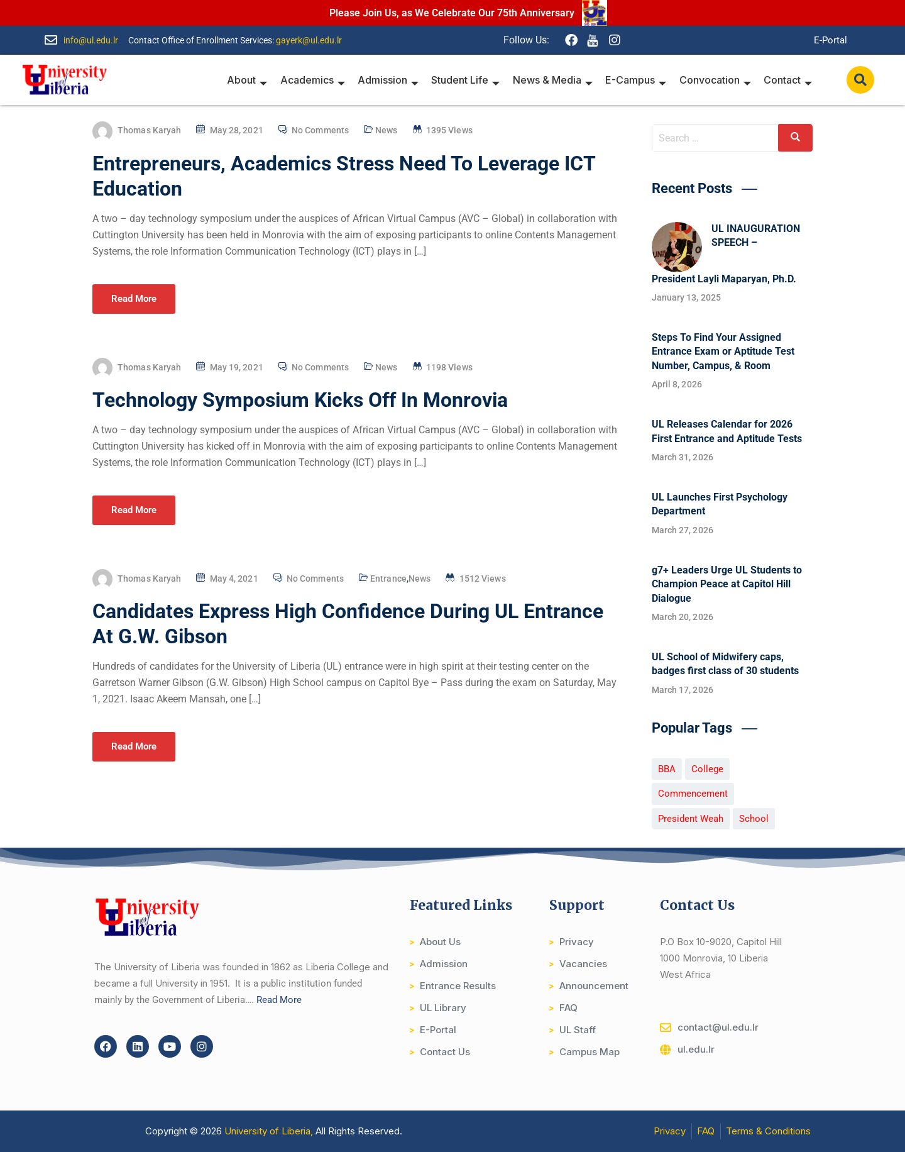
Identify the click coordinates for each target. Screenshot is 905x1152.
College (707, 769)
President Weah (690, 818)
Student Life (466, 80)
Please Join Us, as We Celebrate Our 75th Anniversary (451, 13)
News (386, 130)
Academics (314, 80)
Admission (389, 80)
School (754, 818)
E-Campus (636, 80)
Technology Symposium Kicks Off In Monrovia (300, 400)
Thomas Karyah (149, 130)
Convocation (715, 80)
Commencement (693, 793)
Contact (788, 80)
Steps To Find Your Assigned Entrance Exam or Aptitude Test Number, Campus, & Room (723, 351)
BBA (667, 769)
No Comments (320, 130)
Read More (133, 298)
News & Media (553, 80)
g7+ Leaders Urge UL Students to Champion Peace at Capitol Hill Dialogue (727, 584)
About (249, 80)
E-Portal (830, 40)
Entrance (388, 578)
